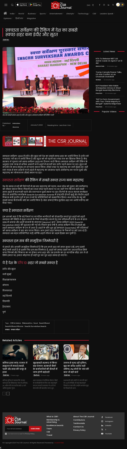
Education (100, 66)
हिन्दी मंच (5, 40)
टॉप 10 (22, 263)
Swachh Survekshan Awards (35, 326)
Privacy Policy (29, 434)
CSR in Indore (15, 323)
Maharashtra (27, 323)
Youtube (108, 434)
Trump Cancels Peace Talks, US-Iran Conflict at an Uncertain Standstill (109, 74)
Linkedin (108, 426)
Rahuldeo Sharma (16, 125)
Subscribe (35, 429)
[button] (12, 5)
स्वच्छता (7, 330)
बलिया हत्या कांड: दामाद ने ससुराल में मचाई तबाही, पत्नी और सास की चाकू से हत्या (14, 367)
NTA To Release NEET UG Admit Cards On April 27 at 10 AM (109, 60)
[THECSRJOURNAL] (61, 5)
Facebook (108, 417)
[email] (17, 428)
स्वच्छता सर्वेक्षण (13, 180)
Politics (99, 93)
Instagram (109, 421)
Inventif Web (59, 443)
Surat (35, 323)
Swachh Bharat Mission (14, 326)
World (98, 80)
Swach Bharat (44, 323)
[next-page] (8, 393)
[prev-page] (4, 393)
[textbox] (45, 234)
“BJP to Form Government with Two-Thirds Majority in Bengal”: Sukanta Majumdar (108, 101)
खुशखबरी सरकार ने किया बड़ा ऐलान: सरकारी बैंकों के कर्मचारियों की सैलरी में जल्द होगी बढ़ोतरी (45, 367)
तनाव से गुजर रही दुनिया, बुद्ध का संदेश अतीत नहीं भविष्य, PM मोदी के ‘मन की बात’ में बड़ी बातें (76, 367)
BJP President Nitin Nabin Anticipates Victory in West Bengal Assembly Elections (108, 87)
